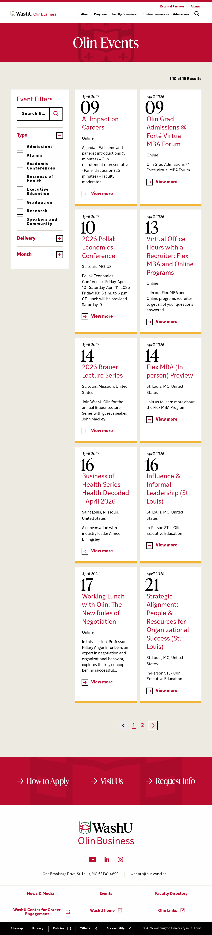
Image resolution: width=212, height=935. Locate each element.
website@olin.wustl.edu (150, 874)
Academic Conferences (36, 166)
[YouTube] (92, 861)
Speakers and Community (37, 222)
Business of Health (35, 179)
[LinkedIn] (107, 861)
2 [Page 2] (142, 725)
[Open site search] (196, 13)
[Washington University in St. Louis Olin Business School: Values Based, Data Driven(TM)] (106, 843)
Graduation (35, 203)
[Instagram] (120, 861)
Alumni (30, 156)
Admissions (35, 147)
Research (32, 211)
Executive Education (33, 192)
